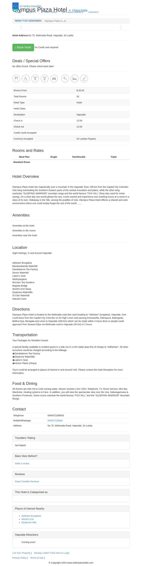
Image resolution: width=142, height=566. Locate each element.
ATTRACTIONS (49, 12)
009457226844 (55, 420)
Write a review (22, 463)
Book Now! (23, 47)
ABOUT (31, 12)
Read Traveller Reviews (27, 481)
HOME (18, 12)
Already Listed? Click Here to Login (52, 553)
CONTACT (93, 12)
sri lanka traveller (27, 5)
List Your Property (21, 553)
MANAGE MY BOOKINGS (28, 20)
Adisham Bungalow (31, 516)
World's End (27, 519)
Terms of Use (36, 558)
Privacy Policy (19, 558)
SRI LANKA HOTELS (72, 12)
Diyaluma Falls (28, 522)
